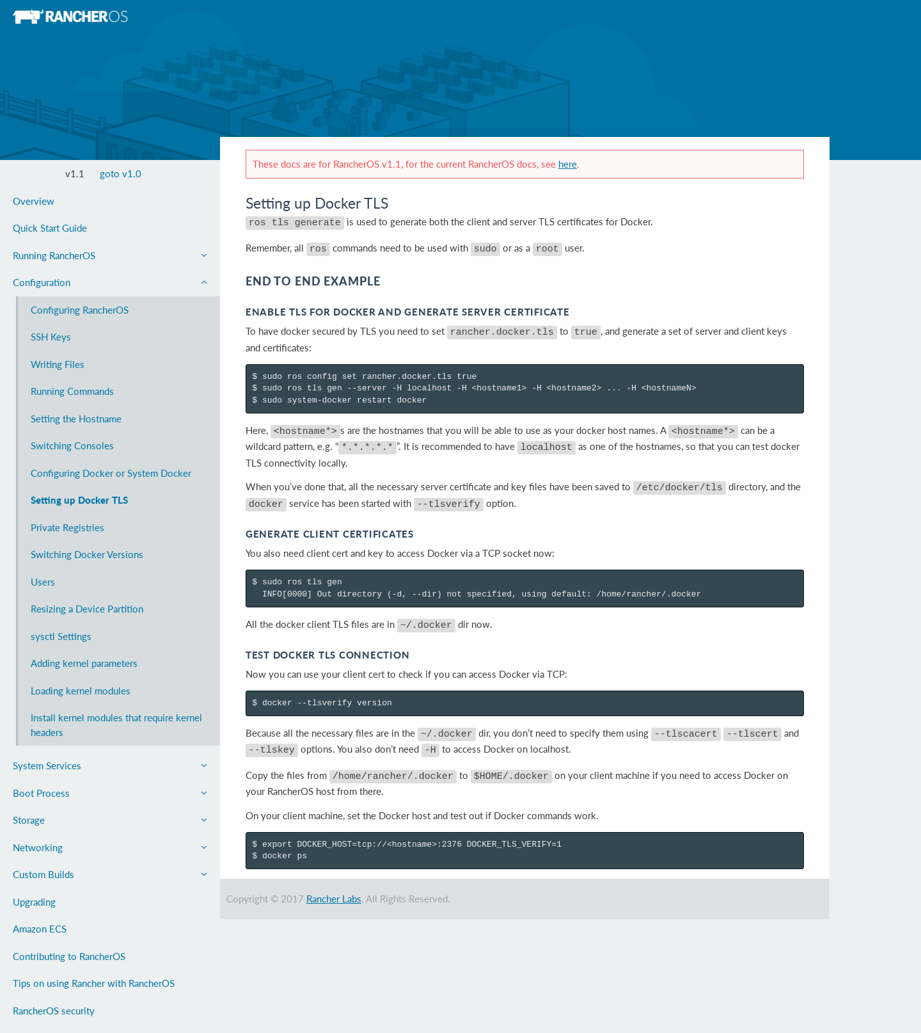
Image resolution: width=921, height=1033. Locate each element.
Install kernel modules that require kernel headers (116, 725)
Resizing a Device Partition (87, 608)
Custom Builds (110, 874)
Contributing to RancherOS (69, 956)
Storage (110, 820)
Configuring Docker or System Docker (111, 473)
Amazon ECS (40, 928)
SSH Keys (51, 336)
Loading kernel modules (80, 690)
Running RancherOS (110, 255)
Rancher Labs (333, 877)
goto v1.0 (120, 173)
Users (43, 582)
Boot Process (110, 793)
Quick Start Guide (50, 228)
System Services (110, 765)
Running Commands (72, 391)
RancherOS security (54, 1010)
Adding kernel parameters (84, 663)
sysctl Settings (61, 636)
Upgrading (34, 902)
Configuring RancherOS (80, 310)
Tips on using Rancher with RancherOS (94, 983)
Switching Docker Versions (87, 554)
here (567, 164)
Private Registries (67, 527)
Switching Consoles (72, 445)
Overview (33, 201)
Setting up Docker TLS (79, 500)
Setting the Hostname (76, 418)
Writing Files (57, 364)
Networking (110, 847)
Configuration (110, 282)
